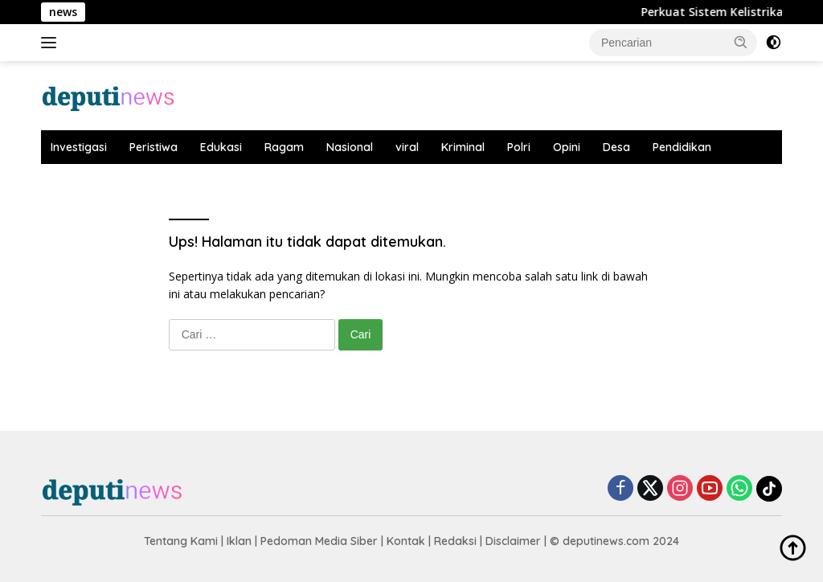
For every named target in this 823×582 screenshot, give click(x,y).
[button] (741, 42)
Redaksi (455, 541)
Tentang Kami (181, 541)
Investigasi (79, 147)
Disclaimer (513, 541)
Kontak (406, 541)
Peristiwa (153, 147)
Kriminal (463, 147)
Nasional (349, 147)
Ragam (284, 147)
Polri (518, 147)
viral (407, 147)
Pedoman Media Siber (319, 541)
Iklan (239, 541)
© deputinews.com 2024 (614, 541)
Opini (566, 147)
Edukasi (221, 147)
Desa (616, 147)
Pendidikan (682, 147)
